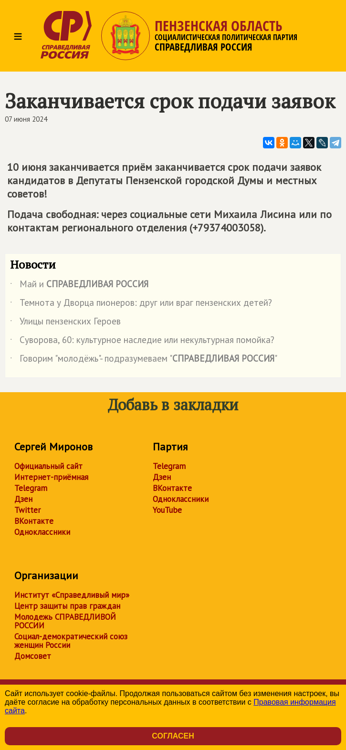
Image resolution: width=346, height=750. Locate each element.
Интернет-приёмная (51, 477)
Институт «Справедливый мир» (71, 595)
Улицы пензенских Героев (65, 323)
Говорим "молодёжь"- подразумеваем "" (143, 360)
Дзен (23, 499)
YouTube (167, 510)
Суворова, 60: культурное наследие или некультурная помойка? (142, 341)
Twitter (27, 510)
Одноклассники (42, 532)
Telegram (30, 488)
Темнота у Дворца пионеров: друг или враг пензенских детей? (141, 304)
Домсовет (32, 656)
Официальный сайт (48, 466)
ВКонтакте (33, 521)
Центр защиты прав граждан (67, 606)
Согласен (173, 736)
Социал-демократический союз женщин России (70, 640)
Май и (79, 286)
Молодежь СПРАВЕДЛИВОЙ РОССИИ (65, 621)
